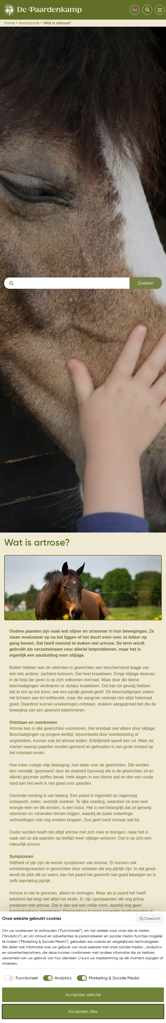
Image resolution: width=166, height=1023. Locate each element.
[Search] (147, 10)
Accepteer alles (83, 1011)
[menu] (160, 10)
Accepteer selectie (83, 994)
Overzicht (150, 918)
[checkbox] (20, 978)
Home (9, 23)
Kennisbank (29, 23)
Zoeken (145, 283)
